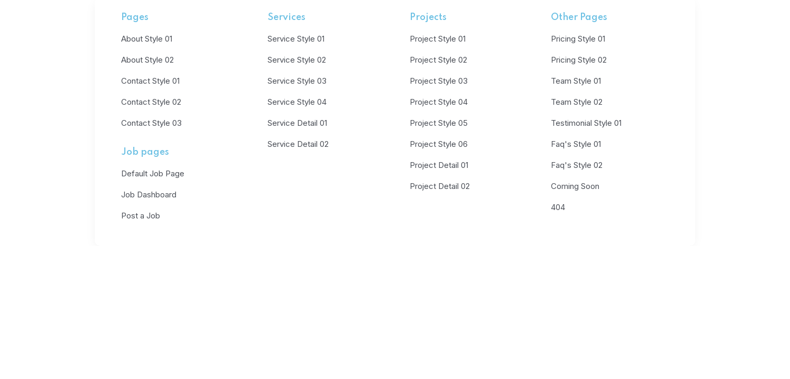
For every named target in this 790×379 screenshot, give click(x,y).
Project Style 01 (438, 39)
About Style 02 (147, 60)
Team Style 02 (577, 102)
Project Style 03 (439, 81)
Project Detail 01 (439, 165)
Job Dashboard (148, 195)
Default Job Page (152, 173)
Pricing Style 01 (578, 39)
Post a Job (140, 216)
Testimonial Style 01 (586, 123)
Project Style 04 (439, 102)
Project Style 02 (438, 60)
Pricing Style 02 (579, 60)
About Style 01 (146, 39)
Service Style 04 (297, 102)
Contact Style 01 (150, 81)
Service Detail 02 (298, 144)
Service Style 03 (297, 81)
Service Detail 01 (297, 123)
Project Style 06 (439, 144)
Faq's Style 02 (577, 165)
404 (558, 207)
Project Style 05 (439, 123)
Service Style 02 (297, 60)
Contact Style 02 (151, 102)
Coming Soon (575, 186)
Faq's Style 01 (576, 144)
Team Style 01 (576, 81)
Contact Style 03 (151, 123)
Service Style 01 (296, 39)
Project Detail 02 (440, 186)
